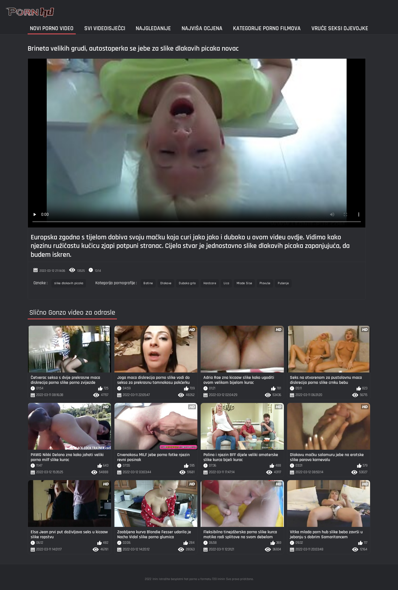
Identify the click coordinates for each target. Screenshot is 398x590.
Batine (148, 283)
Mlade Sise (244, 283)
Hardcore (209, 283)
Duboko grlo (187, 283)
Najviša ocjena (202, 28)
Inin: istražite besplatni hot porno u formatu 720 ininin (189, 579)
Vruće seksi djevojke (339, 28)
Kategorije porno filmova (267, 28)
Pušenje (283, 283)
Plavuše (265, 283)
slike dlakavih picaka (68, 283)
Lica (226, 283)
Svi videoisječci (104, 28)
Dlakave (165, 283)
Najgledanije (153, 28)
